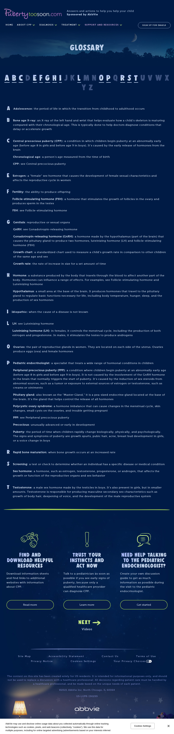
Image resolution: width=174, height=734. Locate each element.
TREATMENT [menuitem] (69, 25)
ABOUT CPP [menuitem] (24, 25)
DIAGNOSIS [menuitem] (46, 25)
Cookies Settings (83, 661)
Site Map (24, 656)
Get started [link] (144, 604)
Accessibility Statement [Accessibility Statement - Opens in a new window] (66, 656)
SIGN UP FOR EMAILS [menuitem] (154, 25)
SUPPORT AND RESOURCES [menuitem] (102, 25)
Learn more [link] (87, 604)
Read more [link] (30, 604)
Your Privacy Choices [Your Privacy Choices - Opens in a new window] (130, 661)
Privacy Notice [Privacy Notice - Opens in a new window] (42, 661)
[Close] (168, 726)
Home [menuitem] (9, 25)
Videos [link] (87, 629)
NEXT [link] (84, 622)
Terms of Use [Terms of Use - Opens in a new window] (146, 656)
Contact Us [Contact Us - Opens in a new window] (110, 656)
